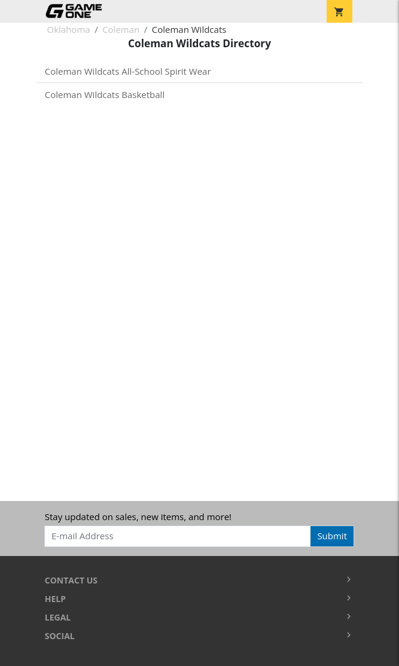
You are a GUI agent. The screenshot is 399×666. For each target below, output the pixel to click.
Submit (332, 536)
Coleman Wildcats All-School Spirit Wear (128, 71)
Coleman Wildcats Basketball (105, 94)
